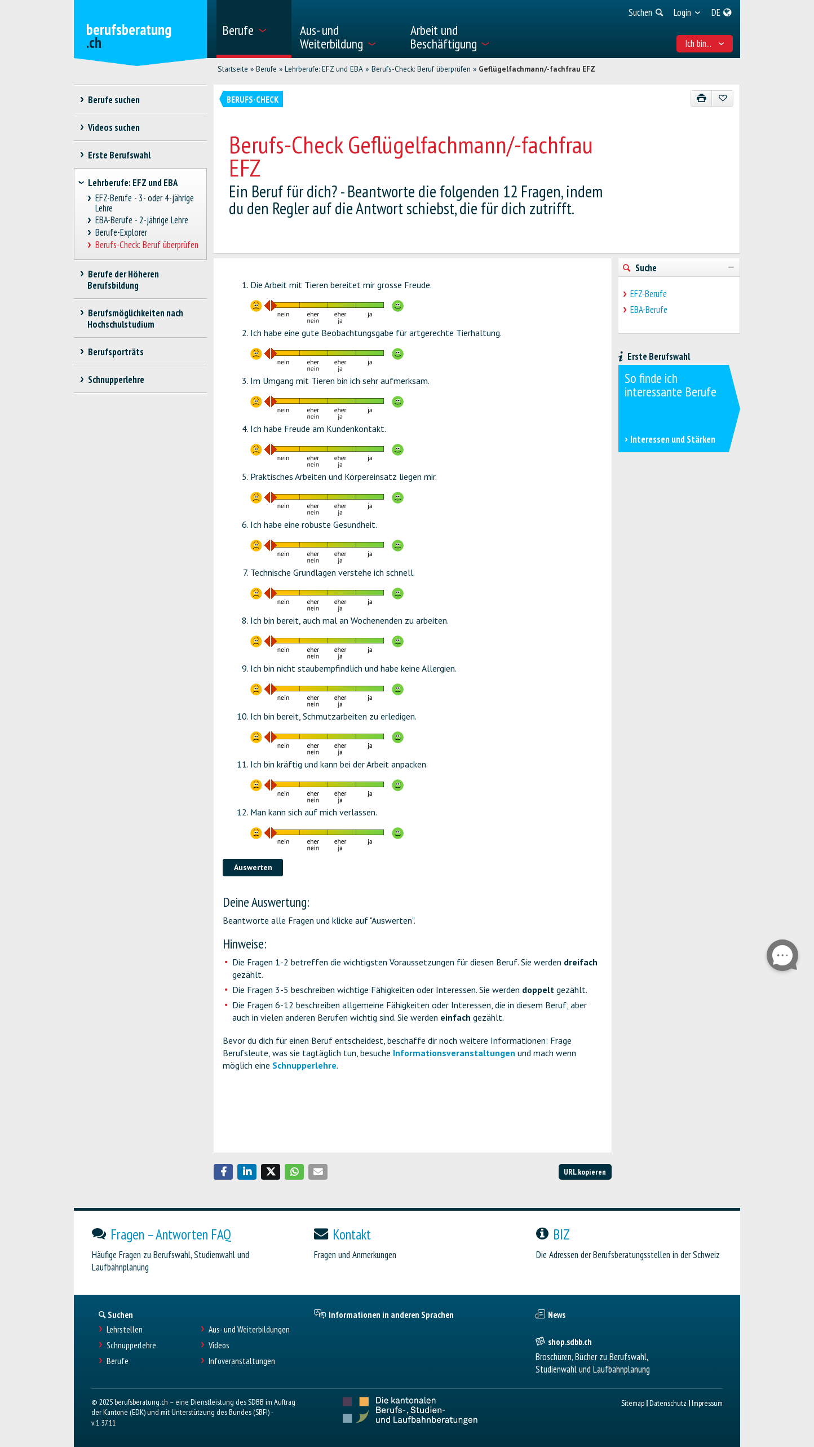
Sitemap (632, 1402)
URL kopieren (585, 1171)
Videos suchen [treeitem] (113, 127)
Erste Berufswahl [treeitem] (119, 155)
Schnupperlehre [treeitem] (115, 379)
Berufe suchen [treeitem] (113, 100)
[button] (223, 1172)
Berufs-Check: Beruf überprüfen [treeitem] (147, 245)
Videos (219, 1345)
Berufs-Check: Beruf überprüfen (421, 69)
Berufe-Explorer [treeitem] (121, 233)
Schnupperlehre (304, 1065)
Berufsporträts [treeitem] (115, 352)
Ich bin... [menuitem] (705, 43)
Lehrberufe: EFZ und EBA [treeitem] (133, 183)
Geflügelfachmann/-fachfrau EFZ (537, 69)
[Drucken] (701, 98)
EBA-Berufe (648, 309)
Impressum (707, 1402)
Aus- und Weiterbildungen (249, 1329)
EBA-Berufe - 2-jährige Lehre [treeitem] (142, 220)
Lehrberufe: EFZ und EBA (324, 69)
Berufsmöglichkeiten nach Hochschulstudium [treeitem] (135, 318)
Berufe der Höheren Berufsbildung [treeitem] (123, 280)
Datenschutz (668, 1402)
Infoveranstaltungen (242, 1361)
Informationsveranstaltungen (454, 1052)
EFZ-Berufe (648, 293)
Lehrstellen (125, 1329)
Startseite (233, 69)
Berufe (266, 69)
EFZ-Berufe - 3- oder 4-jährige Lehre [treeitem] (144, 203)
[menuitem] (253, 29)
